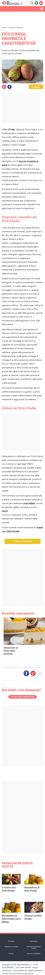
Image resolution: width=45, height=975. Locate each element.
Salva (36, 87)
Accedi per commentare (22, 697)
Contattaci (33, 941)
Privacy (11, 954)
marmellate (29, 503)
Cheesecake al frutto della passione (11, 650)
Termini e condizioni (33, 954)
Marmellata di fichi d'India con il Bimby (11, 918)
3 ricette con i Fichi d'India (9, 889)
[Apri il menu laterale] (41, 9)
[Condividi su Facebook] (26, 674)
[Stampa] (40, 674)
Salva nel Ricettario (22, 541)
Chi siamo (11, 941)
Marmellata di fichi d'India (32, 889)
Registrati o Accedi (11, 946)
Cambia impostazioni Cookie (34, 947)
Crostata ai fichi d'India (33, 917)
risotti (5, 511)
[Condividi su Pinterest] (33, 674)
